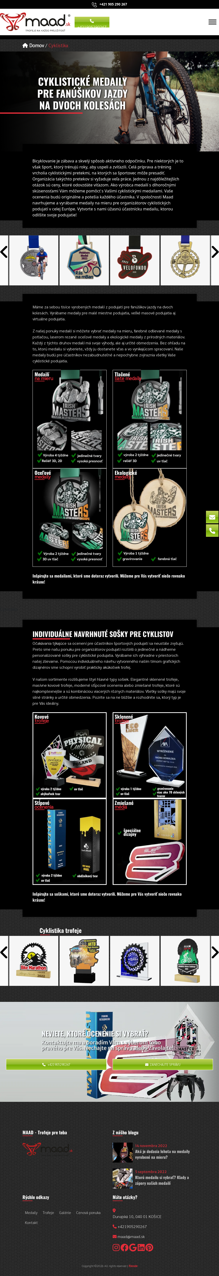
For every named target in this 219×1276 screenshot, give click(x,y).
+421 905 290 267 (113, 4)
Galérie (65, 1212)
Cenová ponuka (88, 1212)
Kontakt (31, 1222)
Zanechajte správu (162, 1064)
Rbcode (133, 1266)
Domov (33, 45)
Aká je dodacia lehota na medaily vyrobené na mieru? (162, 1154)
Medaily (31, 1212)
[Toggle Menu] (212, 21)
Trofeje (48, 1212)
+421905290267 (92, 23)
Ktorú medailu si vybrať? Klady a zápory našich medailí (162, 1180)
